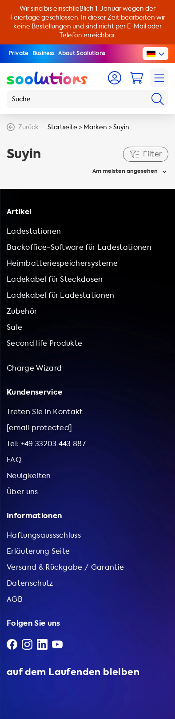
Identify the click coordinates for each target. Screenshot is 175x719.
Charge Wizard (34, 368)
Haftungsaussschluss (44, 535)
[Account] (114, 77)
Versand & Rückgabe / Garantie (65, 567)
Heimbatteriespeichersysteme (62, 263)
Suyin (121, 127)
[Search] (157, 99)
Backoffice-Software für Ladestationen (79, 247)
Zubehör (22, 311)
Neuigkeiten (29, 475)
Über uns (22, 491)
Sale (14, 327)
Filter (146, 154)
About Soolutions (81, 53)
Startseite (62, 127)
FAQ (14, 459)
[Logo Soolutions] (47, 77)
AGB (15, 599)
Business (43, 53)
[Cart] (136, 77)
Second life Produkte (44, 343)
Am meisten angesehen (125, 171)
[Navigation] (159, 77)
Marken (95, 127)
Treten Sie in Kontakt (45, 411)
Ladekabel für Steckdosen (55, 279)
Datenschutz (30, 583)
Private (18, 53)
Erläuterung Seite (38, 551)
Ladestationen (34, 231)
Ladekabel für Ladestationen (61, 295)
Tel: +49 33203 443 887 (46, 443)
